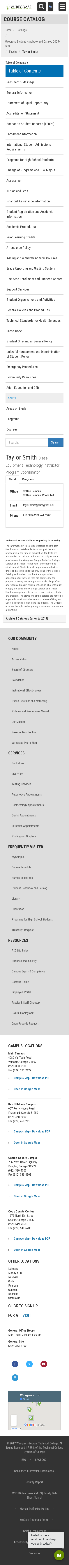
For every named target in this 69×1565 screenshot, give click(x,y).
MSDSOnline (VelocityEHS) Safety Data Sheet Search (34, 1495)
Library (16, 898)
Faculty (13, 51)
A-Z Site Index (20, 950)
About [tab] (12, 479)
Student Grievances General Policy (29, 341)
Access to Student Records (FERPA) (30, 124)
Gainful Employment (23, 1013)
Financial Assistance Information (28, 201)
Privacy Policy (45, 1542)
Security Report (34, 1482)
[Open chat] (59, 1555)
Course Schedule (21, 867)
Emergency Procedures (22, 367)
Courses (12, 429)
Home (8, 30)
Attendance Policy (18, 248)
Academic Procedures (21, 227)
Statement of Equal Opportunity (27, 103)
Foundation (18, 680)
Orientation (18, 909)
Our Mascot (18, 722)
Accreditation (19, 659)
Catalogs (22, 30)
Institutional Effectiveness (26, 690)
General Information (19, 93)
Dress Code (14, 331)
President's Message (20, 82)
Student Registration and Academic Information (29, 214)
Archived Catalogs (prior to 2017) (27, 618)
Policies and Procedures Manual (30, 711)
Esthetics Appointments (25, 826)
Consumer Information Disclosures (34, 1471)
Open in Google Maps (27, 1089)
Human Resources (22, 878)
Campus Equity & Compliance (28, 971)
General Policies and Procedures (28, 310)
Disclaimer (35, 1553)
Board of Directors (22, 669)
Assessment (14, 180)
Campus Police (20, 982)
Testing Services (21, 784)
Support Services (18, 289)
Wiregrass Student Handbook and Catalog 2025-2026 (32, 44)
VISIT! (27, 1315)
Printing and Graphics (24, 836)
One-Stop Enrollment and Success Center (34, 279)
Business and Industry (24, 961)
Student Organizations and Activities (30, 300)
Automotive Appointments (27, 794)
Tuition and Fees (17, 191)
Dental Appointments (24, 815)
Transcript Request (23, 930)
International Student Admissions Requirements (28, 147)
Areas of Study (16, 408)
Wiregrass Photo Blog (24, 743)
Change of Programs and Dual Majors (30, 170)
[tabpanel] (34, 503)
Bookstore (18, 763)
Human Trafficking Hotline (34, 1508)
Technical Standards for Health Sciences (33, 320)
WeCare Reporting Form (34, 1520)
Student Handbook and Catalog (29, 888)
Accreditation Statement (22, 113)
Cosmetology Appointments (28, 805)
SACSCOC (41, 1459)
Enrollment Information (21, 134)
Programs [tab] (28, 479)
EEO (23, 1459)
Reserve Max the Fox (24, 732)
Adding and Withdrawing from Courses (31, 258)
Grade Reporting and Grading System (30, 268)
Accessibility (21, 1542)
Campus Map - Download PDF (32, 1078)
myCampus (18, 857)
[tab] (34, 619)
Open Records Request (25, 1023)
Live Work (17, 774)
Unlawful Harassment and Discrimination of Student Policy (33, 354)
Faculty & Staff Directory (26, 1002)
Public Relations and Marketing (29, 701)
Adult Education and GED (22, 388)
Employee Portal (21, 992)
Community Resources (21, 377)
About (15, 649)
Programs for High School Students (30, 160)
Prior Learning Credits (21, 237)
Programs (12, 419)
